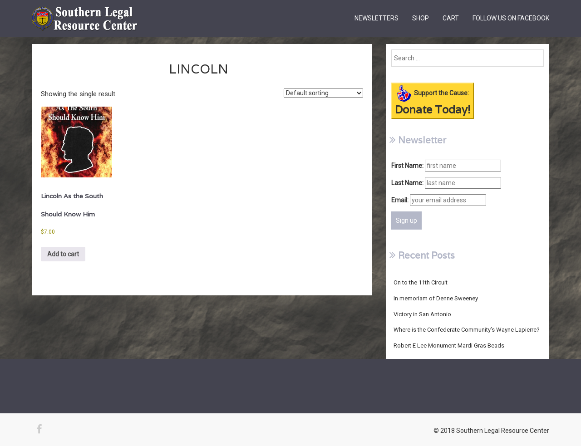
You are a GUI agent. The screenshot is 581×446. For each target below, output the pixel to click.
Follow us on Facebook (511, 18)
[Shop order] (323, 93)
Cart (451, 18)
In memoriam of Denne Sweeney (436, 298)
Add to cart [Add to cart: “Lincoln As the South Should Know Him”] (63, 254)
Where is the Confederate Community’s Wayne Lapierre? (467, 329)
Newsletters (377, 18)
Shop (420, 18)
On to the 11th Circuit (421, 282)
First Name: (407, 165)
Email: (400, 200)
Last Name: (407, 182)
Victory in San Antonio (422, 314)
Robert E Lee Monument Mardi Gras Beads (449, 345)
